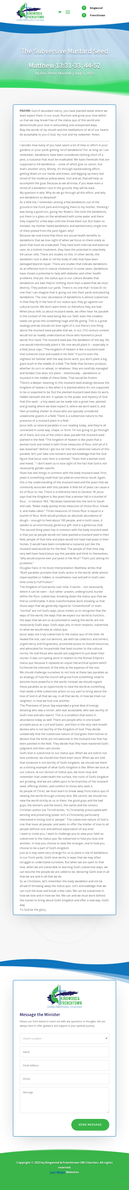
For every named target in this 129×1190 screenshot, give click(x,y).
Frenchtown (97, 15)
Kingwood (96, 8)
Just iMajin (57, 1172)
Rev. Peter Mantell (55, 73)
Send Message (90, 1124)
